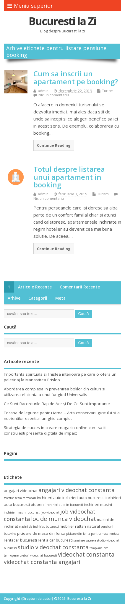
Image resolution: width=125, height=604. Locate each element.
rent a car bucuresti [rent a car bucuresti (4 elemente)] (55, 540)
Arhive (14, 298)
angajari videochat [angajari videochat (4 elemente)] (21, 490)
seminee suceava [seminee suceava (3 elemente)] (85, 540)
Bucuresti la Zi (62, 21)
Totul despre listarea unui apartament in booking (69, 176)
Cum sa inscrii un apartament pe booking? (75, 77)
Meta (60, 298)
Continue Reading (53, 145)
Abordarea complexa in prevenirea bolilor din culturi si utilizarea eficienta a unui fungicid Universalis (54, 391)
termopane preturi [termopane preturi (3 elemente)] (16, 555)
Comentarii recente (80, 287)
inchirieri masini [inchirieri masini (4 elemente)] (98, 504)
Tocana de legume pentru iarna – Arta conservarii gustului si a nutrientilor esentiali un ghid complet (62, 415)
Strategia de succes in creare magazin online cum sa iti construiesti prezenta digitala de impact (55, 430)
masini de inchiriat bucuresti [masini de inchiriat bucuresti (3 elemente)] (39, 526)
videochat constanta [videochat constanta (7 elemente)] (86, 554)
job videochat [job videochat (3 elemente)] (50, 512)
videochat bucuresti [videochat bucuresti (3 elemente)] (43, 555)
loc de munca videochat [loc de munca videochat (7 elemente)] (63, 519)
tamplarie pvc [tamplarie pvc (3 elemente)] (99, 548)
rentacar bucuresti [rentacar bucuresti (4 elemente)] (20, 540)
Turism (107, 90)
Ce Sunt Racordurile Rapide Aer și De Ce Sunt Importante (57, 403)
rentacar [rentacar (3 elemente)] (115, 534)
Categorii (37, 298)
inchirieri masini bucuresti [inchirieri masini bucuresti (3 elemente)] (22, 512)
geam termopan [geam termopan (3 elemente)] (25, 498)
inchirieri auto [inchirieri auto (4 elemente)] (49, 497)
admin (43, 90)
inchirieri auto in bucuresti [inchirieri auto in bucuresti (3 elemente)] (64, 505)
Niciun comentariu (53, 95)
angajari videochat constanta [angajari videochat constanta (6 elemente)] (76, 490)
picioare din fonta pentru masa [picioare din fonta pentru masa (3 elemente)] (87, 534)
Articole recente (35, 287)
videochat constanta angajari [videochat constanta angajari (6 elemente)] (42, 561)
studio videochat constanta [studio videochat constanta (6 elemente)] (53, 547)
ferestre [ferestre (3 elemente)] (9, 498)
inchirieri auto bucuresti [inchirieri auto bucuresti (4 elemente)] (83, 497)
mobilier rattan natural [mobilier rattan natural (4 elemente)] (80, 526)
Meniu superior (30, 5)
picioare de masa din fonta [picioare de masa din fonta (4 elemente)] (41, 533)
